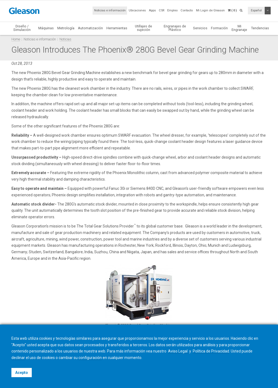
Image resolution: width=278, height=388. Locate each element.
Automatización (90, 28)
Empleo (172, 10)
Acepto (21, 372)
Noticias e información (110, 10)
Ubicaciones (137, 10)
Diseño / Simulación (22, 28)
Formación (219, 28)
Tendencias (260, 28)
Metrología (65, 28)
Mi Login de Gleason (210, 10)
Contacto (187, 10)
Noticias (65, 39)
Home (15, 39)
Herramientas (116, 28)
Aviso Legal (178, 351)
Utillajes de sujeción (143, 28)
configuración (90, 357)
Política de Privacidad (211, 351)
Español (256, 10)
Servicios (200, 28)
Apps (152, 10)
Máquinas (46, 28)
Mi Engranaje (239, 28)
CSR (161, 10)
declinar (18, 357)
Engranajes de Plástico (175, 28)
